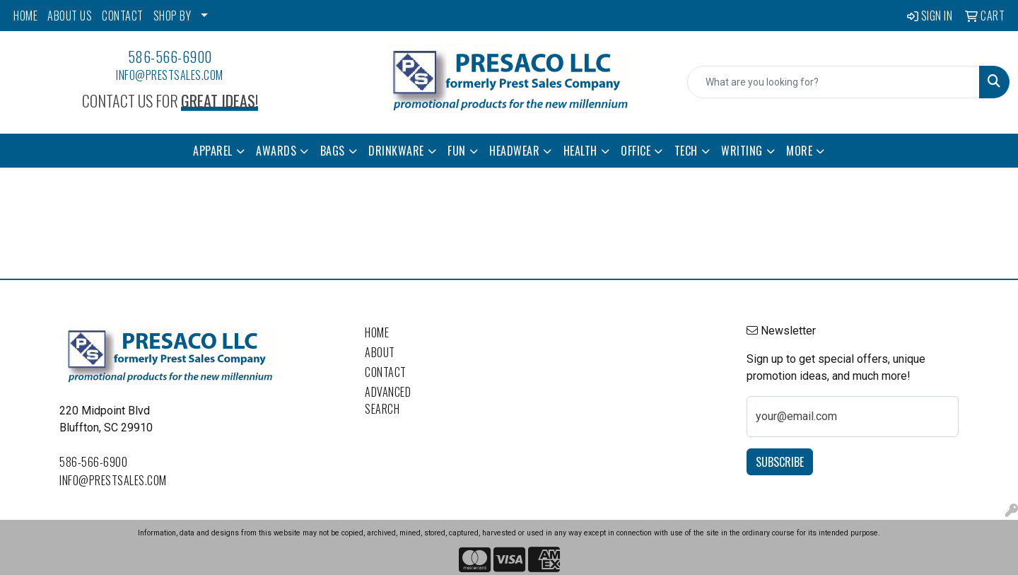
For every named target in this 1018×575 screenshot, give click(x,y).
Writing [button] (742, 150)
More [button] (799, 150)
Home (377, 332)
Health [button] (580, 150)
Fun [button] (456, 150)
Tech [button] (686, 150)
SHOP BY (172, 15)
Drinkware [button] (396, 150)
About (380, 352)
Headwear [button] (514, 150)
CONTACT (123, 15)
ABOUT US (69, 15)
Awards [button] (276, 150)
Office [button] (635, 150)
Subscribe (780, 461)
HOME (25, 15)
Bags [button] (332, 150)
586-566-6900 (170, 56)
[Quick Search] (833, 82)
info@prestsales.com (169, 74)
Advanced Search (388, 400)
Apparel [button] (213, 150)
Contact (385, 372)
